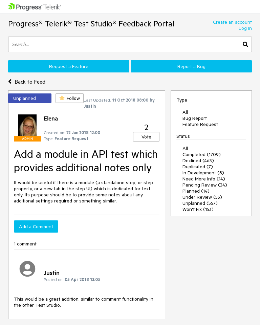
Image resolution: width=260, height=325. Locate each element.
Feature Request (200, 124)
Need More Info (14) (203, 179)
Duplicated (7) (197, 167)
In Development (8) (203, 173)
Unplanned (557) (200, 203)
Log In (245, 28)
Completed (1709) (201, 154)
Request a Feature (68, 66)
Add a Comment (36, 226)
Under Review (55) (202, 197)
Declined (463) (198, 160)
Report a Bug (191, 66)
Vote (146, 137)
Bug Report (194, 118)
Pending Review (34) (204, 185)
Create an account (232, 22)
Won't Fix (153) (198, 209)
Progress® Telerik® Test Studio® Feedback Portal (91, 23)
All (185, 112)
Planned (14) (196, 191)
